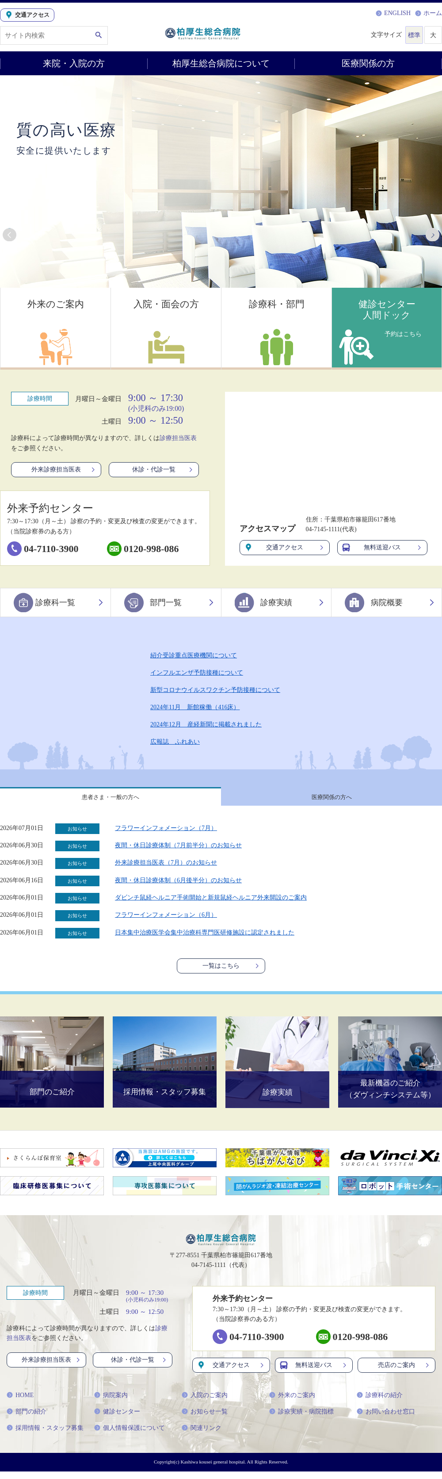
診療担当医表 (178, 438)
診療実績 (280, 602)
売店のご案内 (404, 1372)
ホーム (428, 13)
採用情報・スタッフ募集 (45, 1435)
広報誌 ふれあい (175, 741)
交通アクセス (284, 548)
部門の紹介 (26, 1419)
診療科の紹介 (380, 1402)
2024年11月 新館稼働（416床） (195, 707)
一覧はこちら (231, 971)
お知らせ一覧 (205, 1419)
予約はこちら (400, 332)
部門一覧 (169, 602)
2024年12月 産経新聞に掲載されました (206, 724)
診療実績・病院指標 (301, 1419)
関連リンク (201, 1435)
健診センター (117, 1419)
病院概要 (390, 602)
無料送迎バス (382, 548)
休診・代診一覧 (163, 469)
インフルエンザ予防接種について (196, 672)
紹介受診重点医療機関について (193, 655)
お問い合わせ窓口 (386, 1419)
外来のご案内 (292, 1402)
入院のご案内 (205, 1402)
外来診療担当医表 (63, 469)
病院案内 (111, 1402)
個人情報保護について (129, 1435)
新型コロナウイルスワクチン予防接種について (215, 690)
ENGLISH (393, 13)
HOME (20, 1402)
